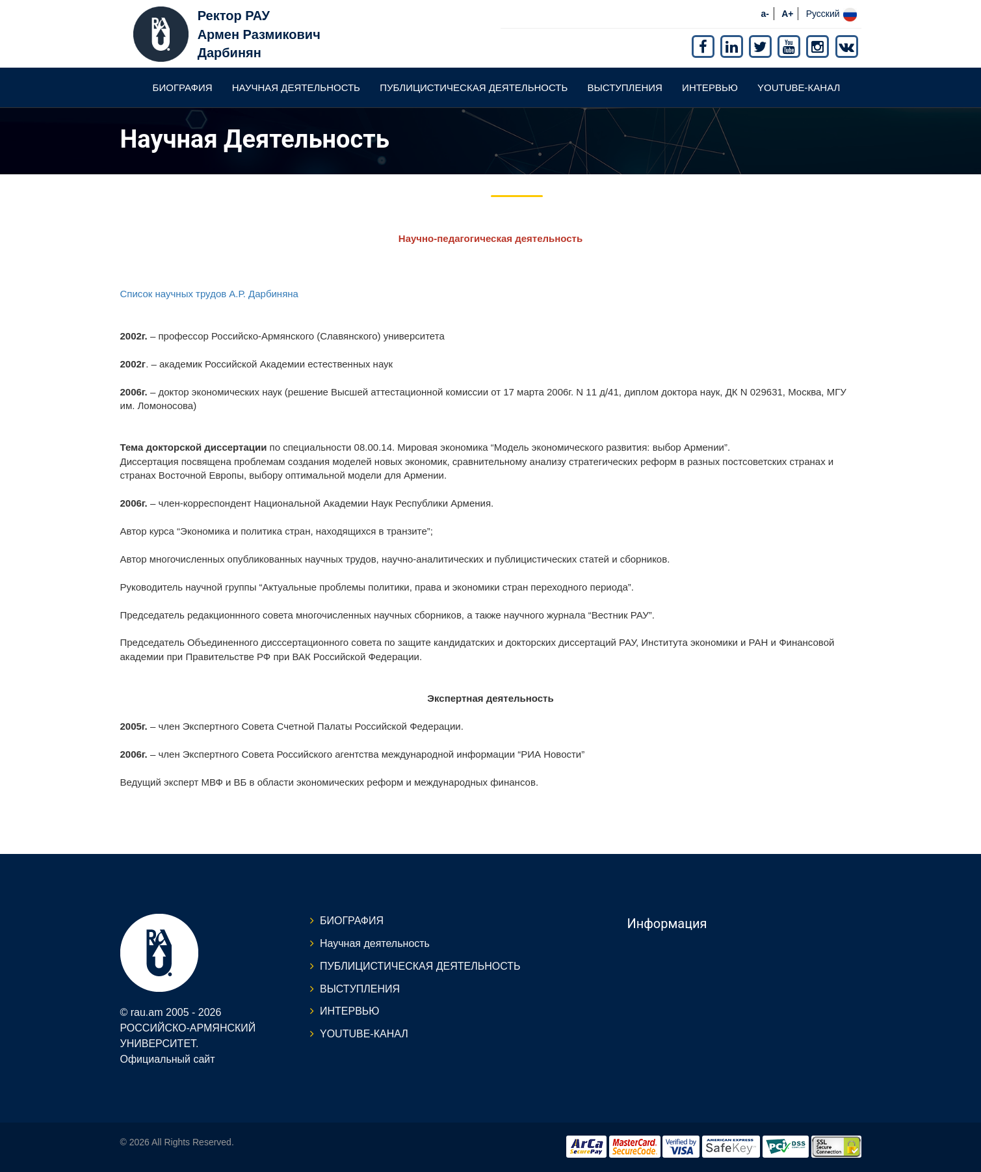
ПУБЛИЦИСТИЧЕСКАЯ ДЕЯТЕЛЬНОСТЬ (474, 87)
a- (765, 13)
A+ (787, 13)
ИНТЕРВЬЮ (710, 87)
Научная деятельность (296, 87)
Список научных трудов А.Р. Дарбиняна (209, 293)
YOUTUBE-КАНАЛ (798, 87)
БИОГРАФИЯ (183, 87)
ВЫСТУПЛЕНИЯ (625, 87)
